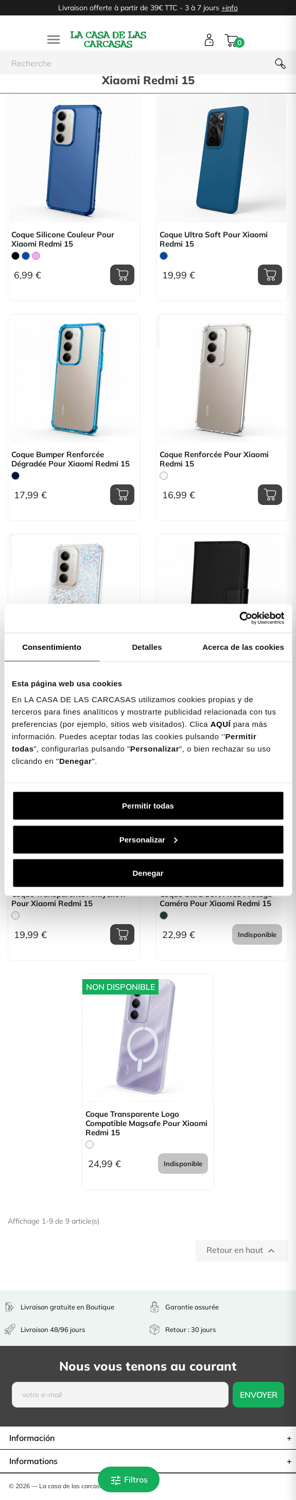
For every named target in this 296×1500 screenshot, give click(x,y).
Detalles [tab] (147, 646)
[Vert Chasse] (164, 915)
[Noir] (15, 256)
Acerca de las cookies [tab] (243, 646)
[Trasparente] (164, 476)
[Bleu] (26, 256)
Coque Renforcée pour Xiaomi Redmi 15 (214, 459)
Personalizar (148, 839)
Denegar (147, 873)
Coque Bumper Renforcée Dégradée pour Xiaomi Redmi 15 (70, 459)
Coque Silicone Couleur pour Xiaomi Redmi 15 (62, 239)
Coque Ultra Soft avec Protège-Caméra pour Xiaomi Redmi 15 (217, 899)
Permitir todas (148, 805)
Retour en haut (241, 1251)
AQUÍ (221, 724)
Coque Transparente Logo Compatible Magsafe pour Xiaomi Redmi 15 (146, 1123)
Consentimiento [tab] (51, 646)
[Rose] (36, 256)
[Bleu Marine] (15, 476)
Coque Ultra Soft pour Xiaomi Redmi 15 (214, 239)
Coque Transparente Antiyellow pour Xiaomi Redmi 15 (68, 899)
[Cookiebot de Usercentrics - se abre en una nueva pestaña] (239, 618)
